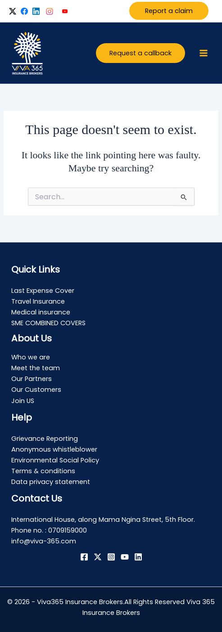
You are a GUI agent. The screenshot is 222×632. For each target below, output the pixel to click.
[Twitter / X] (98, 557)
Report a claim (169, 10)
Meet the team (35, 367)
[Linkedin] (138, 557)
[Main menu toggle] (203, 53)
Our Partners (31, 378)
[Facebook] (84, 557)
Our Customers (36, 389)
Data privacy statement (50, 481)
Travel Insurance (38, 301)
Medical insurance (40, 312)
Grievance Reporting (44, 438)
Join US (22, 400)
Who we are (30, 357)
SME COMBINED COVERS (48, 322)
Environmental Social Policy (55, 460)
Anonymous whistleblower (54, 449)
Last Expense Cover (42, 290)
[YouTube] (125, 557)
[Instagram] (111, 557)
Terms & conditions (43, 470)
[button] (140, 53)
